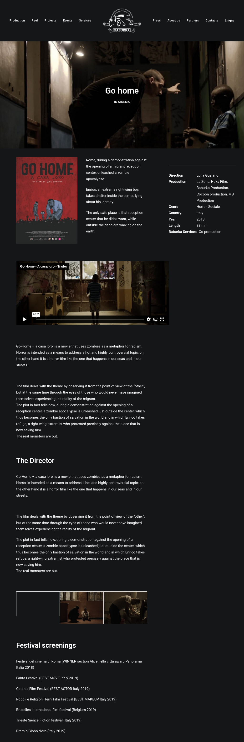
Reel (35, 20)
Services (85, 20)
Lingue (229, 20)
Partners (193, 20)
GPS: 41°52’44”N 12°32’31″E (197, 703)
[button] (99, 693)
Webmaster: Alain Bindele (113, 715)
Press (157, 20)
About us (174, 20)
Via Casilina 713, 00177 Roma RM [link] (34, 697)
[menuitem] (17, 20)
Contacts (212, 20)
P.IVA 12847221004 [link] (23, 703)
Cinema (124, 70)
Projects (50, 20)
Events (67, 20)
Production (17, 20)
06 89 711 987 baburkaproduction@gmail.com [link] (194, 697)
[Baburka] (122, 20)
